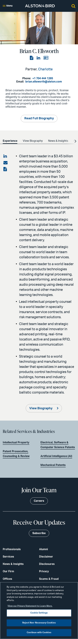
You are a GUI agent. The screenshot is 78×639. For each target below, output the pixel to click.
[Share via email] (5, 163)
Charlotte (45, 69)
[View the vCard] (46, 58)
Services (8, 556)
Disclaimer (46, 556)
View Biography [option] (33, 141)
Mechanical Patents (53, 465)
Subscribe (39, 533)
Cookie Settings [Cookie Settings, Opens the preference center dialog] (39, 613)
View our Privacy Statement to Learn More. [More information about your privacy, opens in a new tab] (30, 606)
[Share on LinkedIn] (5, 156)
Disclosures (47, 564)
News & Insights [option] (58, 141)
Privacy (44, 571)
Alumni (43, 549)
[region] (39, 610)
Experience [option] (10, 141)
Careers (39, 500)
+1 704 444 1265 (42, 78)
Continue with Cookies (39, 632)
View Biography (41, 408)
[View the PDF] (32, 58)
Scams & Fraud (49, 579)
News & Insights (13, 564)
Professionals (12, 549)
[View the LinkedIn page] (39, 58)
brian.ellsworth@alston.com (43, 81)
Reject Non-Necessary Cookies (39, 623)
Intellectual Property (16, 442)
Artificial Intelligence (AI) (56, 456)
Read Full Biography (39, 118)
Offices (7, 579)
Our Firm (8, 571)
